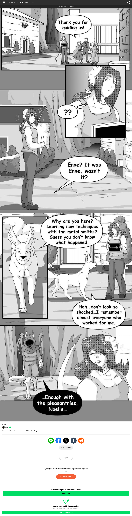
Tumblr (74, 441)
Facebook (58, 441)
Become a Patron (66, 477)
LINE (51, 441)
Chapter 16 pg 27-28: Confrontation (21, 2)
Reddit (81, 441)
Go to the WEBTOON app (66, 512)
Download (66, 493)
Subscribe (67, 448)
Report (65, 458)
